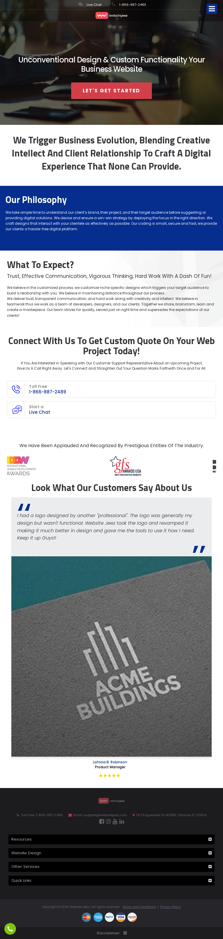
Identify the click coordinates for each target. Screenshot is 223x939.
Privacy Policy (170, 907)
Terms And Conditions (139, 907)
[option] (110, 466)
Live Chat (90, 4)
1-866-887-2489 (129, 4)
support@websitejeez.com (105, 815)
